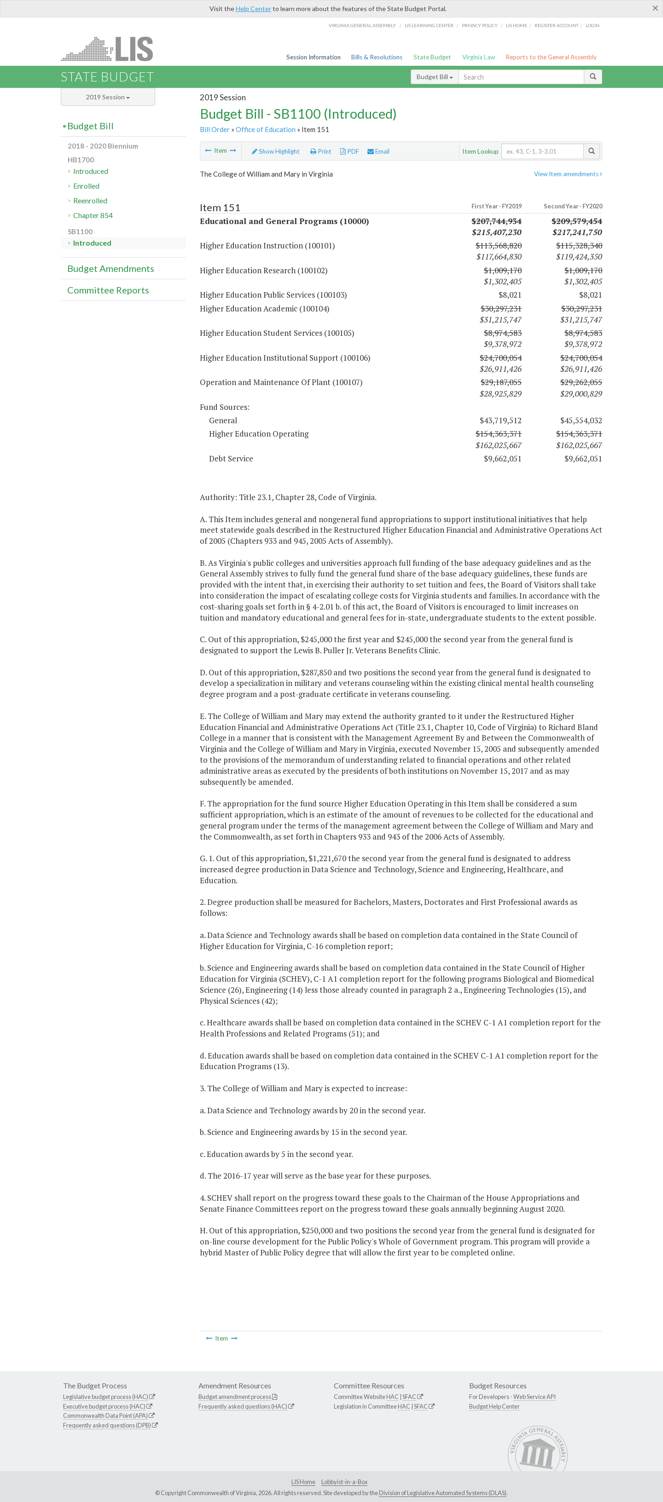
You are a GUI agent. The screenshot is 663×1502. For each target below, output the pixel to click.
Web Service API (534, 1396)
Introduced (90, 171)
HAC (392, 1396)
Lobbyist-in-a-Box (344, 1481)
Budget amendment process (234, 1396)
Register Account (556, 25)
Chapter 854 (93, 215)
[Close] (655, 8)
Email (378, 151)
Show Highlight (276, 151)
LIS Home (303, 1481)
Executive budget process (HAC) (104, 1406)
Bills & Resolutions (376, 57)
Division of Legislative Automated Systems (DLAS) (442, 1492)
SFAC (409, 1396)
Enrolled (86, 185)
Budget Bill (435, 77)
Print (321, 151)
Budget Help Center (494, 1406)
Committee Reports (108, 289)
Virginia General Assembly (362, 25)
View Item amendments (568, 174)
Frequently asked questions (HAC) (242, 1406)
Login (592, 25)
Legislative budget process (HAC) (105, 1396)
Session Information (313, 57)
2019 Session (108, 97)
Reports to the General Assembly (551, 57)
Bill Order (215, 129)
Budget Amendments (110, 268)
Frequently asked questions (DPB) (107, 1425)
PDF (349, 151)
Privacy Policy (480, 25)
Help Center (253, 8)
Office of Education (266, 129)
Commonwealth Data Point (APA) (105, 1415)
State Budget (432, 57)
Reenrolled (90, 200)
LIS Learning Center (429, 25)
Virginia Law (478, 57)
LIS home (516, 25)
